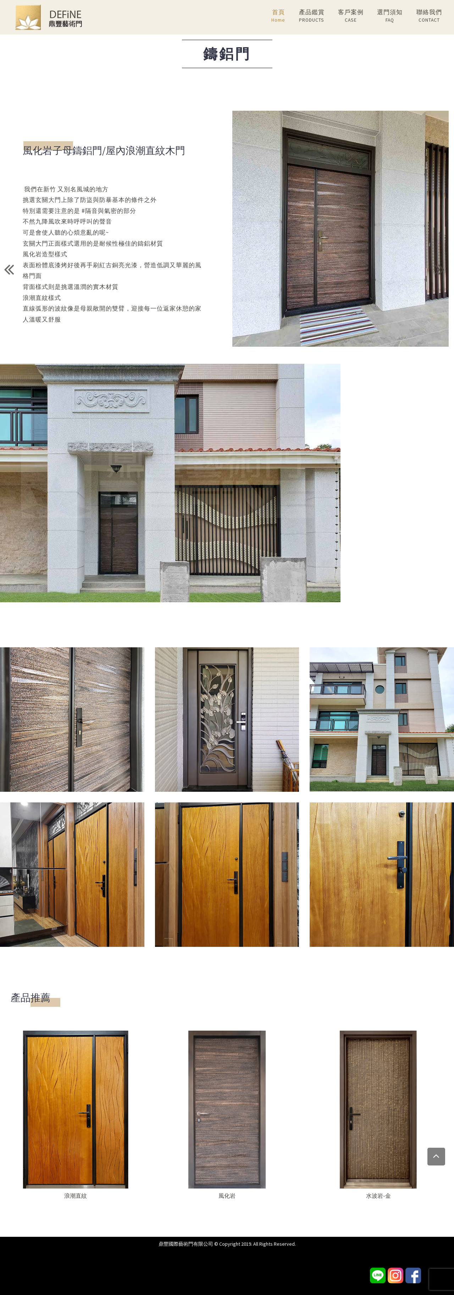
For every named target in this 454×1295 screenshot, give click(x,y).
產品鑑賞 (312, 16)
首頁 (278, 16)
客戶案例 (351, 16)
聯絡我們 (429, 16)
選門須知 (390, 16)
